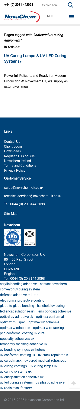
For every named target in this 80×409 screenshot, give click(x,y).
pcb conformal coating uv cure (22, 333)
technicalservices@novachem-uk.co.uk (32, 196)
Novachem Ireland (17, 161)
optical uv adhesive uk (16, 317)
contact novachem (53, 284)
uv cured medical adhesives (45, 360)
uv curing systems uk (16, 371)
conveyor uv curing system (20, 289)
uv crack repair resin (53, 355)
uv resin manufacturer (16, 388)
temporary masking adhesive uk (23, 344)
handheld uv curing (51, 306)
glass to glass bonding (17, 306)
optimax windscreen (15, 328)
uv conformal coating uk (17, 355)
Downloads (12, 151)
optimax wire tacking (48, 328)
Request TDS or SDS (19, 156)
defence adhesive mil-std (19, 295)
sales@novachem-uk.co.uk (24, 188)
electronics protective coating (22, 300)
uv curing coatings (13, 366)
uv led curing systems (16, 382)
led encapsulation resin (17, 311)
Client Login (13, 146)
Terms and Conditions (20, 166)
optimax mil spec (13, 322)
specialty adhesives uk (17, 339)
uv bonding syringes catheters (22, 350)
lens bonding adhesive (54, 311)
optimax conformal (50, 317)
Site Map (10, 214)
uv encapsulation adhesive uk (22, 377)
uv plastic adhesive (50, 382)
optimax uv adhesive (44, 322)
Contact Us (12, 142)
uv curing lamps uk (43, 366)
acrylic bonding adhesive (18, 284)
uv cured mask (11, 360)
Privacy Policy (14, 170)
